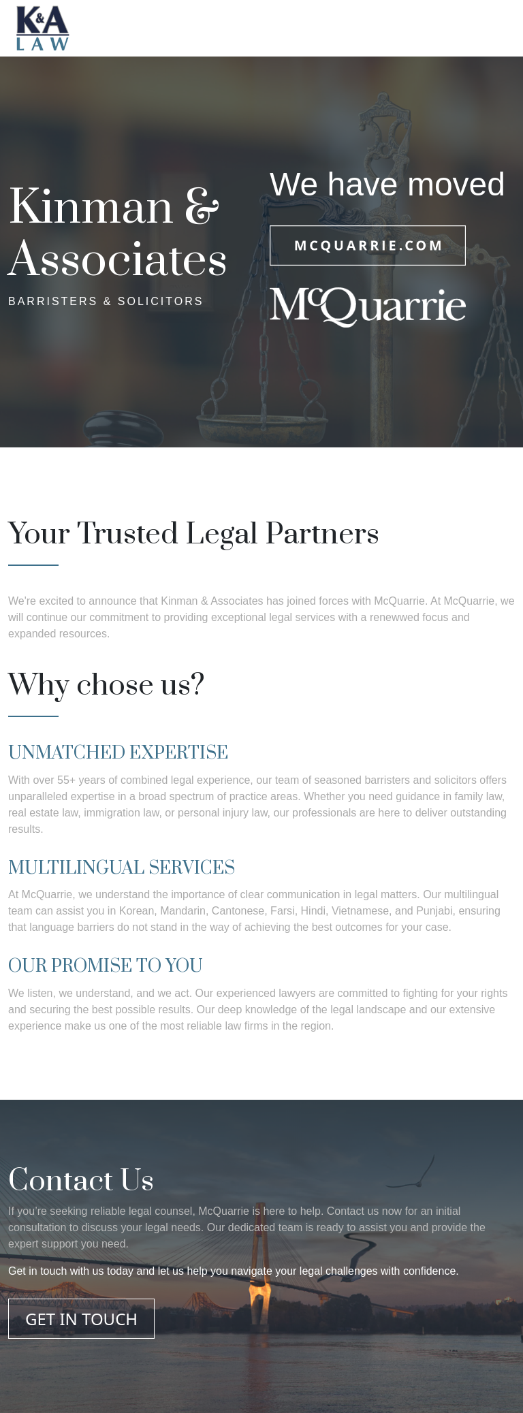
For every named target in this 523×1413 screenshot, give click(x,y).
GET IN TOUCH (81, 1318)
